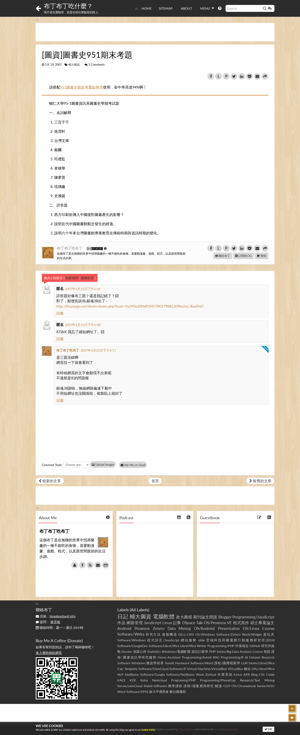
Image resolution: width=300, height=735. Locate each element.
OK (268, 729)
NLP (120, 674)
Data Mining (179, 628)
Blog (254, 674)
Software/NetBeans (180, 674)
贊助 (261, 255)
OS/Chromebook (243, 686)
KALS (121, 680)
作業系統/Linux (230, 674)
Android (124, 628)
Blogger (224, 617)
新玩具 (268, 634)
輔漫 (218, 686)
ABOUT (186, 8)
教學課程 (175, 686)
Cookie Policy (148, 729)
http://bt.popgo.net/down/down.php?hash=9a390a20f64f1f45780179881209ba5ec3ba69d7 (129, 306)
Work (200, 674)
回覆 (60, 313)
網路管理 (135, 622)
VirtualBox (235, 669)
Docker (127, 651)
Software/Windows (131, 640)
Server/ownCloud (129, 686)
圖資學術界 (155, 663)
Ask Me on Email (133, 465)
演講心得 (140, 651)
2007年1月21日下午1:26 (82, 289)
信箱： (56, 616)
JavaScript (152, 622)
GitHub (255, 646)
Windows (138, 663)
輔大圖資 (74, 64)
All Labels (139, 609)
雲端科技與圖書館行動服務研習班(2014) (240, 640)
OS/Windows (205, 634)
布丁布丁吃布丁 (70, 248)
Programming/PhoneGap (218, 680)
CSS (262, 674)
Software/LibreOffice (164, 646)
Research (268, 657)
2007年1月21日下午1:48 (82, 325)
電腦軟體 (163, 616)
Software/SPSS (137, 691)
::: (136, 8)
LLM (244, 663)
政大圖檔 (184, 617)
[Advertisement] (155, 32)
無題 (267, 651)
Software (123, 663)
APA (246, 674)
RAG (216, 657)
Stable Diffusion (155, 686)
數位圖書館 (178, 691)
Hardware (182, 663)
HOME (147, 8)
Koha (144, 680)
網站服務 (189, 640)
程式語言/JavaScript (163, 640)
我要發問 (71, 278)
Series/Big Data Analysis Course (240, 651)
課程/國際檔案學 (227, 663)
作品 (121, 622)
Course (268, 628)
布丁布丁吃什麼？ (68, 5)
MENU (207, 8)
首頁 (155, 481)
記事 (177, 622)
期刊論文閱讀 (205, 617)
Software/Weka (130, 634)
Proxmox (142, 628)
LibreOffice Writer (193, 646)
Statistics (154, 651)
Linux (167, 622)
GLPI (226, 686)
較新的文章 (50, 481)
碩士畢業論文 (262, 622)
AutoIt (169, 663)
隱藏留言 (87, 278)
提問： (48, 622)
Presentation (229, 628)
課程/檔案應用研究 (198, 686)
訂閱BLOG (243, 255)
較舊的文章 (260, 481)
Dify (255, 669)
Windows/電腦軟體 (176, 651)
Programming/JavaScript (253, 617)
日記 (122, 616)
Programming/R (232, 657)
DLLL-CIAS (186, 634)
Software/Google (152, 674)
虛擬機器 (169, 634)
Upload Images (103, 464)
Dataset (254, 657)
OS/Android (204, 628)
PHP (212, 651)
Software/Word (201, 663)
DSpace (188, 622)
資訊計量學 (199, 651)
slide (201, 640)
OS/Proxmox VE (218, 622)
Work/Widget (252, 634)
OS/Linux (251, 628)
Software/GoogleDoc (132, 646)
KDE (133, 680)
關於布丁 (222, 255)
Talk (199, 622)
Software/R (177, 669)
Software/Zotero (228, 634)
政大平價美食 (159, 691)
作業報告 (242, 646)
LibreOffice (266, 669)
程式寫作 (241, 622)
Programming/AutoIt (197, 657)
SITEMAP (166, 8)
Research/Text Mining (257, 680)
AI (246, 657)
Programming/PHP (220, 646)
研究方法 (153, 634)
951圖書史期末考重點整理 (81, 87)
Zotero (158, 628)
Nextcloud (159, 680)
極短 (247, 669)
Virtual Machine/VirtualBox (207, 669)
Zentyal (210, 674)
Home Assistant (169, 657)
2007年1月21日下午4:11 (98, 350)
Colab (270, 674)
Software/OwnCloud (153, 669)
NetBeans (132, 674)
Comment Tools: (52, 465)
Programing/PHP (183, 680)
